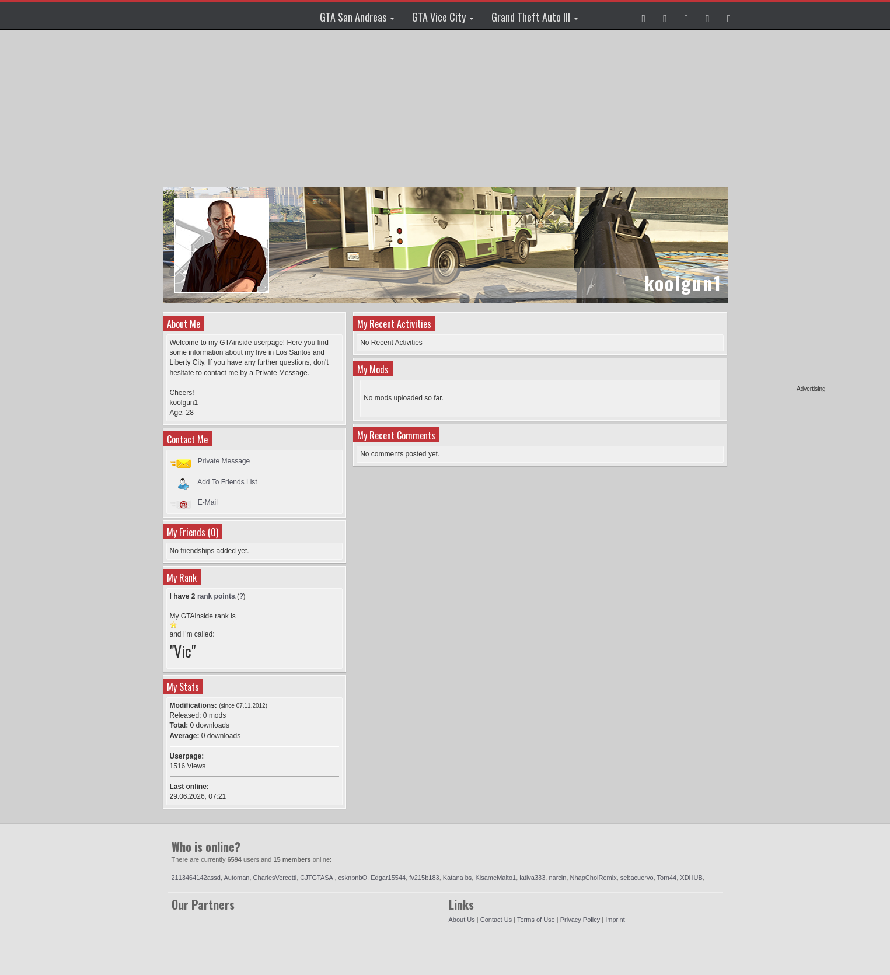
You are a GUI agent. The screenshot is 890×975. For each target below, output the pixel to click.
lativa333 (532, 877)
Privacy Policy (580, 919)
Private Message (224, 461)
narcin (557, 877)
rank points (216, 596)
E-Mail (208, 502)
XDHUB (691, 877)
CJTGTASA (317, 877)
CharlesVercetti (275, 877)
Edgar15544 (388, 877)
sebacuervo (637, 877)
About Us (462, 919)
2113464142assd (196, 877)
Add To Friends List (227, 481)
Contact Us (496, 919)
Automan (236, 877)
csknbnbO (353, 877)
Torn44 (667, 877)
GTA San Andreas (357, 17)
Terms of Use (536, 919)
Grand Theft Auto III (534, 17)
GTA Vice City (443, 17)
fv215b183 (424, 877)
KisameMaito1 (495, 877)
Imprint (615, 919)
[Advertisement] (781, 210)
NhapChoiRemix (593, 877)
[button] (644, 15)
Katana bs (457, 877)
